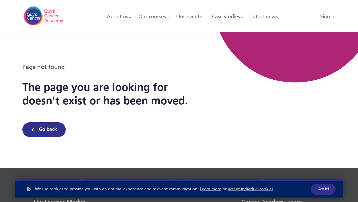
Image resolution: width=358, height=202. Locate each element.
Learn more (210, 189)
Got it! (323, 189)
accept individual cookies (250, 189)
